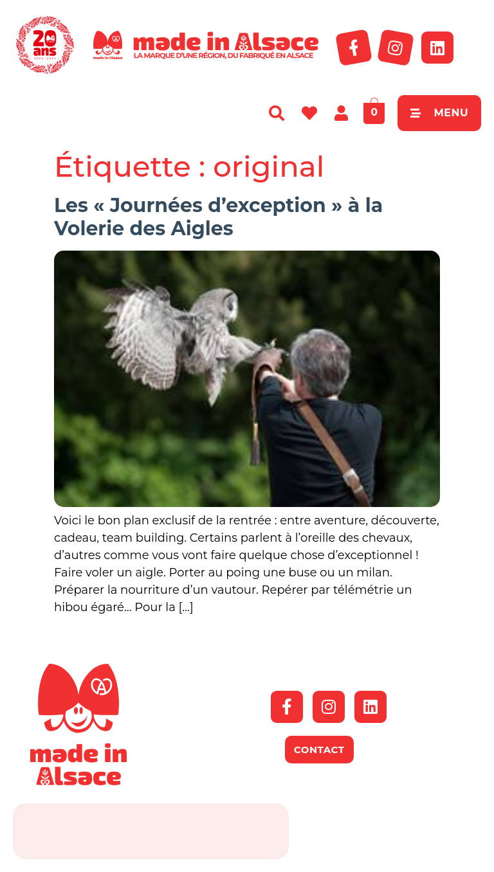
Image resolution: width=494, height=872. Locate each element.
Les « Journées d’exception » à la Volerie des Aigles (218, 216)
